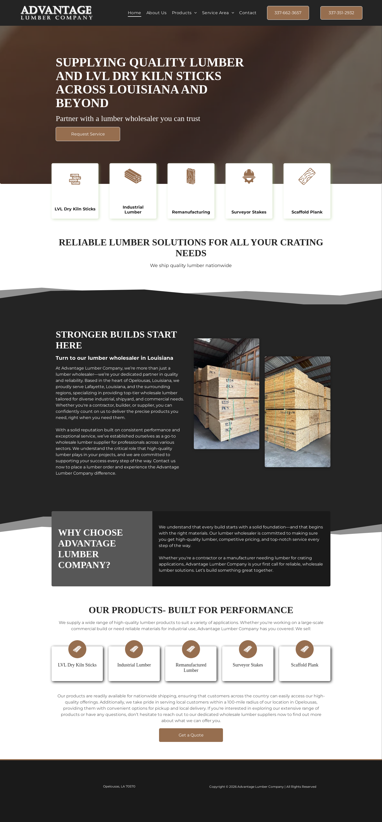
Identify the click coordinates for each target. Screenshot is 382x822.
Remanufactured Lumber (191, 667)
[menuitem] (134, 12)
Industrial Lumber (133, 210)
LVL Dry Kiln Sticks (75, 209)
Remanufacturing (191, 212)
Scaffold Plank (307, 212)
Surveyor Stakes (249, 212)
